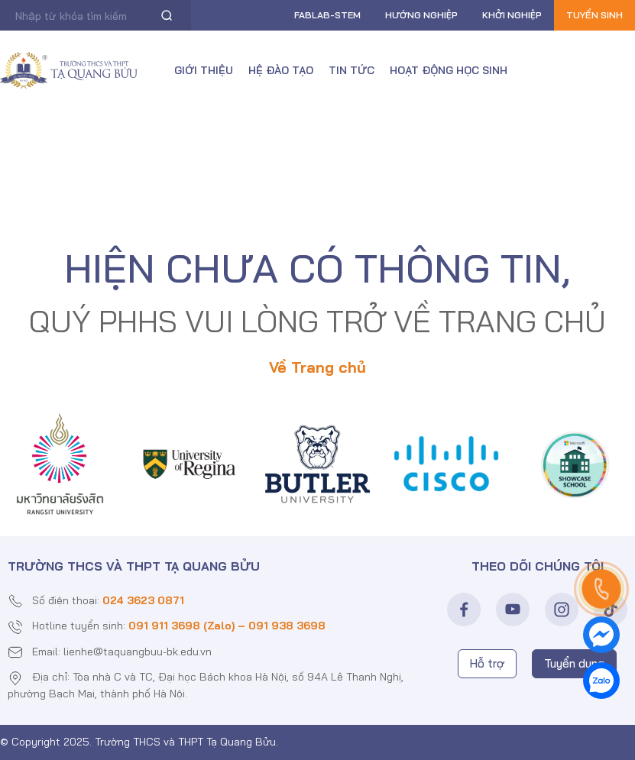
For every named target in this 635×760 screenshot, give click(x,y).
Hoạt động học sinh (448, 70)
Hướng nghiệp (421, 15)
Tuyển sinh (594, 15)
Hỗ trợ (487, 663)
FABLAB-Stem (327, 15)
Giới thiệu (203, 70)
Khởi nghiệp (512, 15)
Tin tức (351, 70)
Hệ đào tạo (280, 70)
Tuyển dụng (574, 663)
